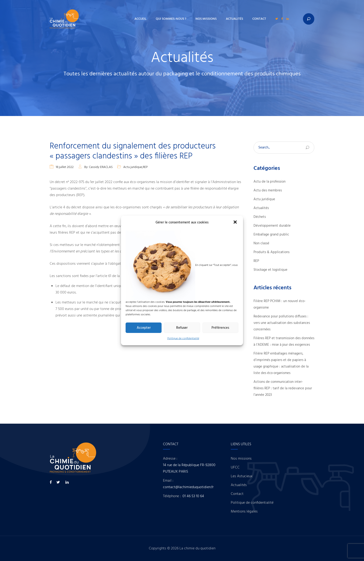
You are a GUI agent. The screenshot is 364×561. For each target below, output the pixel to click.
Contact (259, 19)
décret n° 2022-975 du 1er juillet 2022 (83, 182)
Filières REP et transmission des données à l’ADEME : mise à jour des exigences (284, 341)
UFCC (242, 467)
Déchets (260, 217)
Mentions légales (251, 512)
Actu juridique (132, 167)
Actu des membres (268, 190)
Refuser (182, 328)
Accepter (144, 328)
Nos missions (206, 19)
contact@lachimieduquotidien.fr (195, 487)
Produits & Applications (271, 252)
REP (145, 167)
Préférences (220, 328)
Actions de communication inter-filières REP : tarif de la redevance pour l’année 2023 (283, 388)
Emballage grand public (271, 234)
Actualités (234, 19)
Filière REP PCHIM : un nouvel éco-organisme (280, 304)
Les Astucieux (249, 476)
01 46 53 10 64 (200, 496)
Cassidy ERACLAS (101, 167)
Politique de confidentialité (183, 338)
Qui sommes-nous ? (171, 19)
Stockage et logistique (270, 270)
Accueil (140, 19)
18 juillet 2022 (65, 167)
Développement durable (272, 226)
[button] (235, 222)
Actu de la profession (270, 181)
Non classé (261, 243)
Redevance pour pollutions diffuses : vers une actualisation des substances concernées (282, 323)
